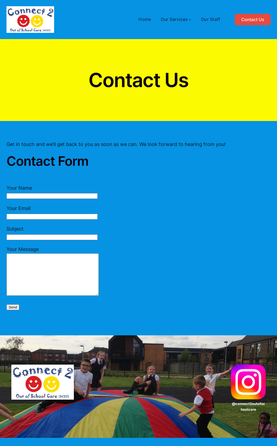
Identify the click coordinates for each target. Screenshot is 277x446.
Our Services (174, 19)
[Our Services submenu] (190, 19)
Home (144, 19)
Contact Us (252, 19)
